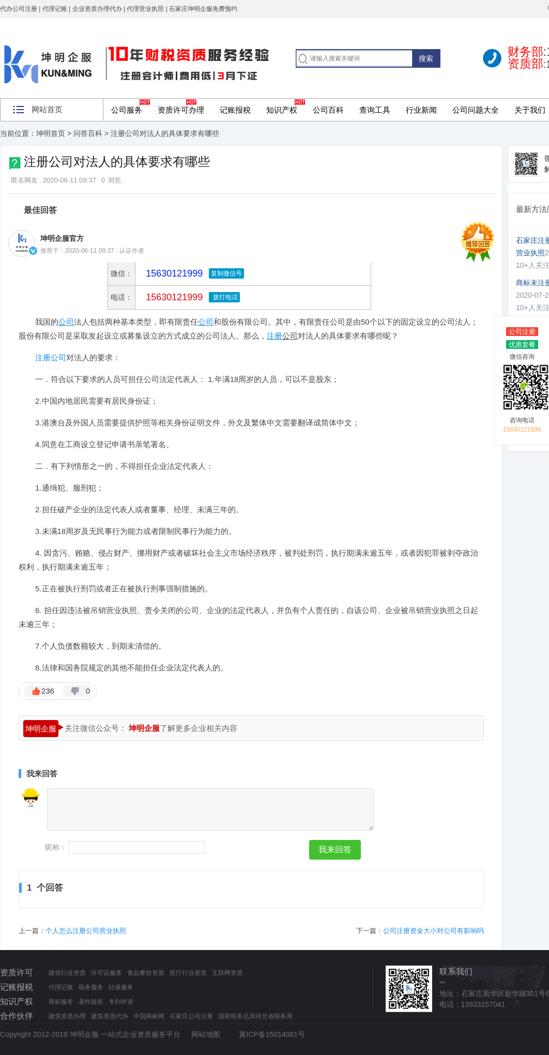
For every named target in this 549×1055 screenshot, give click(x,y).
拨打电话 (224, 297)
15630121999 (173, 297)
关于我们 (529, 109)
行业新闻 (421, 109)
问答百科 (87, 133)
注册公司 (50, 357)
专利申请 (121, 1001)
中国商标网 (148, 1016)
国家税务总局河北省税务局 (255, 1016)
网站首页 (47, 109)
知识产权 (281, 109)
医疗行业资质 (188, 972)
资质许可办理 (181, 109)
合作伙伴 (16, 1016)
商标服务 (61, 1001)
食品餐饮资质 (145, 972)
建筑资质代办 (109, 1016)
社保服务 (121, 987)
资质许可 (16, 972)
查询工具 (374, 109)
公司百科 (328, 109)
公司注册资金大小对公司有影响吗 (433, 931)
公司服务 (126, 109)
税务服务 (91, 987)
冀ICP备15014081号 (272, 1034)
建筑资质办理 (67, 1016)
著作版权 (91, 1001)
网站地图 (205, 1034)
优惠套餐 (522, 344)
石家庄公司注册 (191, 1016)
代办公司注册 (18, 8)
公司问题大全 (475, 109)
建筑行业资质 (67, 972)
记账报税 (235, 109)
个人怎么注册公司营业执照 (85, 931)
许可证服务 (106, 972)
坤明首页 (50, 133)
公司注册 (522, 331)
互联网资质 (227, 972)
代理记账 (61, 987)
